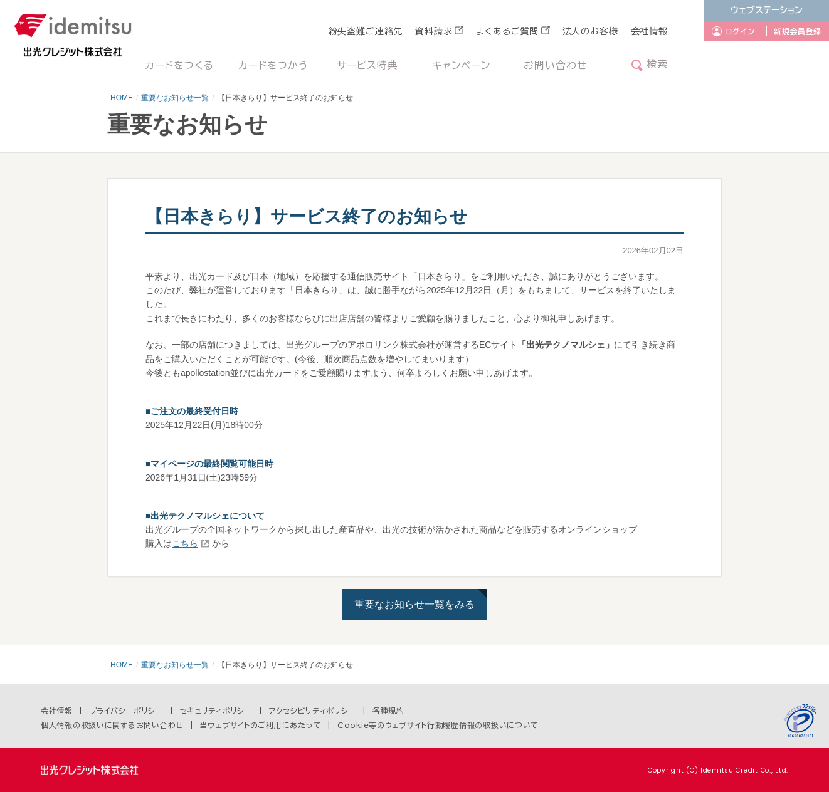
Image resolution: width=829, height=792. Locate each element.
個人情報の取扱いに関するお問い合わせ (112, 725)
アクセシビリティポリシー (313, 710)
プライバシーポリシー (126, 710)
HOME (121, 97)
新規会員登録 (797, 31)
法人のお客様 (590, 31)
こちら (185, 543)
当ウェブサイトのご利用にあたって (261, 725)
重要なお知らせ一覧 (175, 97)
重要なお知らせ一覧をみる (414, 604)
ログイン (740, 31)
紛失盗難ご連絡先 (366, 31)
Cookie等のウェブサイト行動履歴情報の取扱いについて (438, 725)
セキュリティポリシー (216, 710)
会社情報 (649, 31)
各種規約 (388, 710)
